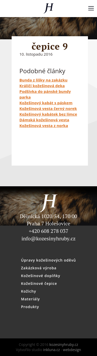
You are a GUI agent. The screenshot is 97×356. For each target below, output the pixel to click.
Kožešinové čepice (39, 283)
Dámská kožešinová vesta (44, 119)
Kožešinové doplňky (40, 275)
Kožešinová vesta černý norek (48, 108)
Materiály (30, 298)
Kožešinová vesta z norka (43, 125)
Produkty (30, 306)
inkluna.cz (51, 349)
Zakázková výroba (38, 267)
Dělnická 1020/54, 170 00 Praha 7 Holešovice (48, 213)
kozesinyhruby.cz (48, 8)
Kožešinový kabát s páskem (45, 102)
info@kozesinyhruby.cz (48, 238)
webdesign (72, 349)
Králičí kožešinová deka (42, 85)
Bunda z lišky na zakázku (43, 80)
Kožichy (28, 291)
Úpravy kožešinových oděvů (48, 260)
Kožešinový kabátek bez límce (48, 114)
